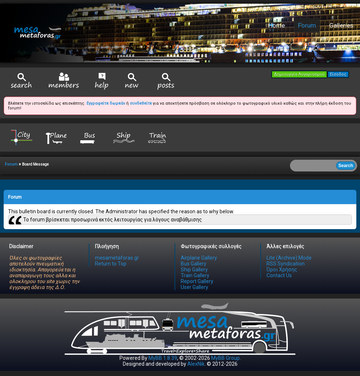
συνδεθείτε (141, 103)
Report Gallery (197, 281)
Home (276, 25)
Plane (55, 137)
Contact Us (279, 275)
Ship (124, 137)
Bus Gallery (193, 264)
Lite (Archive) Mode (289, 258)
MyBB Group (225, 358)
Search (21, 81)
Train (158, 137)
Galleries (341, 25)
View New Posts (132, 81)
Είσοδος (338, 74)
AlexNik (196, 364)
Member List (63, 81)
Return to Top (110, 264)
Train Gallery (195, 275)
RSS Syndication (286, 264)
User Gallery (194, 287)
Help (102, 81)
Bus (89, 137)
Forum (307, 25)
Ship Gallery (194, 269)
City (21, 137)
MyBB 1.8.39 (162, 358)
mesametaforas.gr (117, 258)
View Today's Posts (166, 81)
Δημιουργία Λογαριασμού (299, 74)
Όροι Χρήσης (282, 269)
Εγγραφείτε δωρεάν (106, 103)
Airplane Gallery (199, 258)
